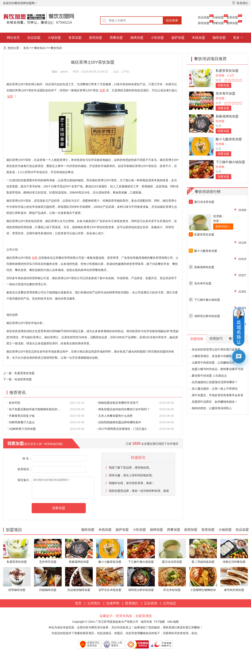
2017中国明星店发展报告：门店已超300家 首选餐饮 (125, 428)
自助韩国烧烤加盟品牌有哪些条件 (119, 422)
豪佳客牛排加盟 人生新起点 (209, 375)
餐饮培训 (56, 48)
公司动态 (169, 603)
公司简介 (93, 603)
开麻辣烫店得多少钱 (21, 415)
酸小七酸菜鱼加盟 (229, 139)
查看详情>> (222, 226)
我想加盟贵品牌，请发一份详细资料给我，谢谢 (139, 490)
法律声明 (112, 603)
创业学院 (13, 402)
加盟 (102, 90)
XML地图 (173, 621)
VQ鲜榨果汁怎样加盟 (21, 428)
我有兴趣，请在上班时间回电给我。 (132, 475)
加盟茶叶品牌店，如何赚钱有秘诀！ (215, 401)
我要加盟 (223, 85)
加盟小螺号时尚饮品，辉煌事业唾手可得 (217, 369)
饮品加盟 (203, 17)
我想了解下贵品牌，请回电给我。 (130, 467)
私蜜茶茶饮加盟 (25, 373)
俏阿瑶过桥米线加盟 (207, 316)
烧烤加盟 (232, 23)
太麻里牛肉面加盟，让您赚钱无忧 (213, 362)
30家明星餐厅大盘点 (21, 422)
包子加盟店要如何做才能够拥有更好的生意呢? (36, 409)
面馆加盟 (203, 23)
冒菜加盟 (232, 17)
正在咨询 (150, 603)
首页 (26, 48)
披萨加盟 (177, 37)
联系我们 (131, 603)
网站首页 (13, 37)
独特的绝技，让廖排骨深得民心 (212, 408)
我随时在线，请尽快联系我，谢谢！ (132, 483)
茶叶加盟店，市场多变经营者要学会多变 (217, 395)
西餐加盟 (218, 23)
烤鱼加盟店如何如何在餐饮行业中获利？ (123, 409)
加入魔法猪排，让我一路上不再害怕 (215, 388)
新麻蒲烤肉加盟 (227, 116)
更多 (236, 37)
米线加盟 (198, 37)
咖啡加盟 (219, 37)
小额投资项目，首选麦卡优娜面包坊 (215, 356)
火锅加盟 (218, 17)
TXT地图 (159, 621)
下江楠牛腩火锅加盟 (230, 162)
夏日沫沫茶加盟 (204, 201)
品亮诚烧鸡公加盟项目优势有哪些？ (215, 382)
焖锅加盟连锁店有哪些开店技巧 (117, 402)
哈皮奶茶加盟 (23, 379)
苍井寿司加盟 (225, 93)
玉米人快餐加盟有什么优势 (115, 415)
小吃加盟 (157, 37)
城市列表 (146, 621)
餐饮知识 (40, 48)
